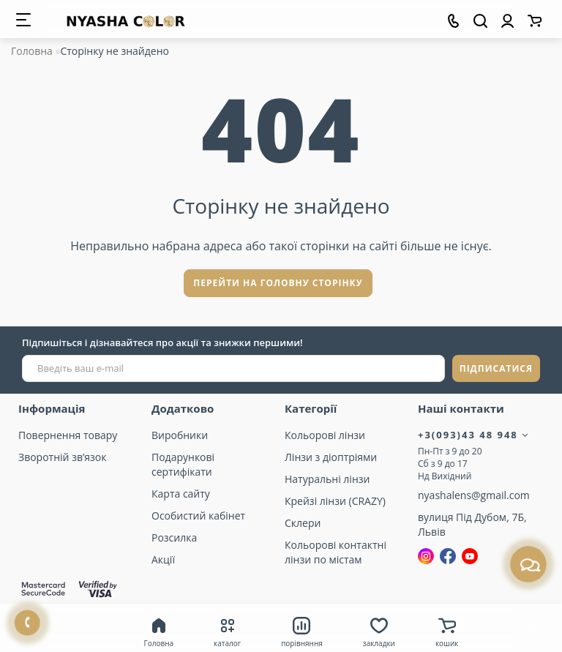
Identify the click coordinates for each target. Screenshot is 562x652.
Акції (163, 559)
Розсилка (174, 537)
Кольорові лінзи (325, 435)
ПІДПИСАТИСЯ (496, 368)
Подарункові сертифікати (182, 464)
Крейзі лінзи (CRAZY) (335, 501)
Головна (32, 51)
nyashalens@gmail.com (474, 495)
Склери (303, 523)
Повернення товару (67, 435)
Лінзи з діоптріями (331, 457)
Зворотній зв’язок (62, 457)
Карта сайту (180, 494)
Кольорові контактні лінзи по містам (335, 552)
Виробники (179, 435)
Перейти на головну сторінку (277, 283)
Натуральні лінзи (327, 479)
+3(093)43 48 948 (473, 434)
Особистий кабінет (198, 515)
